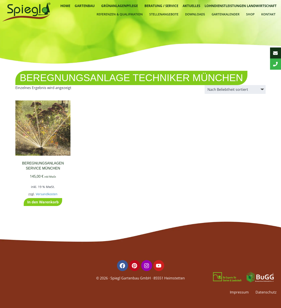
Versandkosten (47, 194)
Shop (250, 14)
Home (65, 6)
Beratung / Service (161, 6)
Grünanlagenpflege (119, 6)
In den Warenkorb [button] (43, 202)
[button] (85, 5)
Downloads (195, 14)
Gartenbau (85, 6)
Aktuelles (191, 6)
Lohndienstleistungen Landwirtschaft (241, 6)
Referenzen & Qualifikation (120, 14)
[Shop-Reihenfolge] (235, 89)
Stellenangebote (163, 14)
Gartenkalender (226, 14)
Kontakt (268, 14)
